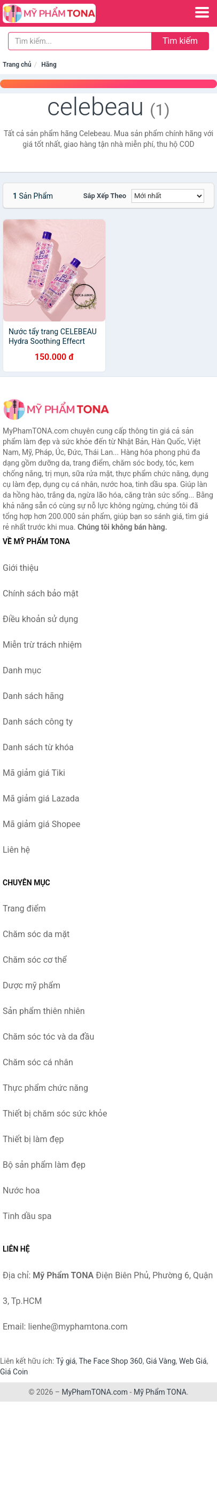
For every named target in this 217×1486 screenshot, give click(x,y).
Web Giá (193, 1361)
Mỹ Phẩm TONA (160, 1392)
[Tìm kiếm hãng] (80, 41)
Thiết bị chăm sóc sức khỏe (55, 1113)
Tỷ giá (66, 1361)
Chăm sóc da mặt (36, 934)
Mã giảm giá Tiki (34, 773)
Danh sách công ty (38, 722)
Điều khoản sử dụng (40, 619)
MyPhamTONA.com (94, 1392)
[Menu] (202, 12)
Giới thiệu (20, 568)
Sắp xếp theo (104, 196)
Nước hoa (21, 1190)
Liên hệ (16, 850)
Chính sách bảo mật (41, 593)
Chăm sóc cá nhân (38, 1062)
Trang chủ (17, 64)
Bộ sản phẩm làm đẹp (44, 1165)
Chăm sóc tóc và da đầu (48, 1037)
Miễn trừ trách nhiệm (42, 645)
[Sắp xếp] (167, 196)
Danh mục (22, 670)
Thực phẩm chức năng (45, 1088)
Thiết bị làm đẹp (33, 1139)
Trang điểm (24, 908)
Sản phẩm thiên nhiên (44, 1011)
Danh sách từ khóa (38, 747)
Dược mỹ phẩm (31, 985)
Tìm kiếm (180, 41)
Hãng (48, 64)
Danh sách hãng (33, 696)
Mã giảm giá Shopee (41, 824)
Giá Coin (14, 1371)
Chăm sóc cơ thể (35, 960)
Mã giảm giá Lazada (41, 798)
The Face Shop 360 (110, 1361)
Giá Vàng (161, 1361)
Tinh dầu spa (27, 1216)
